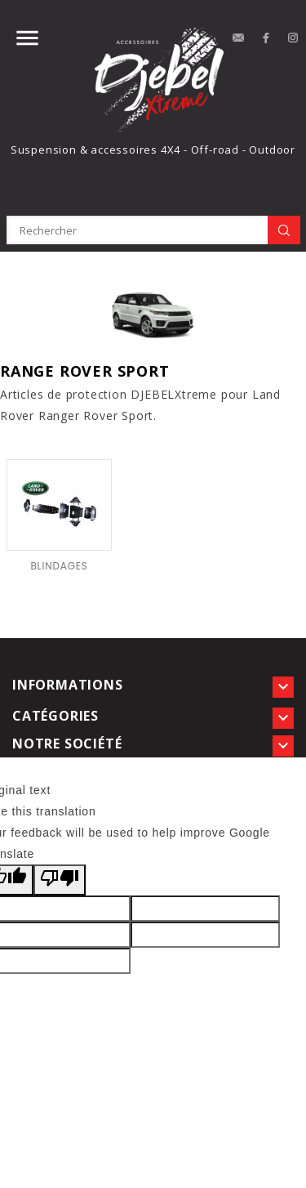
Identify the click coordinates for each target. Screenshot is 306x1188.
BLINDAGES (58, 566)
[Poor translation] (59, 879)
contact (238, 38)
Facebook (266, 38)
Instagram (294, 38)
